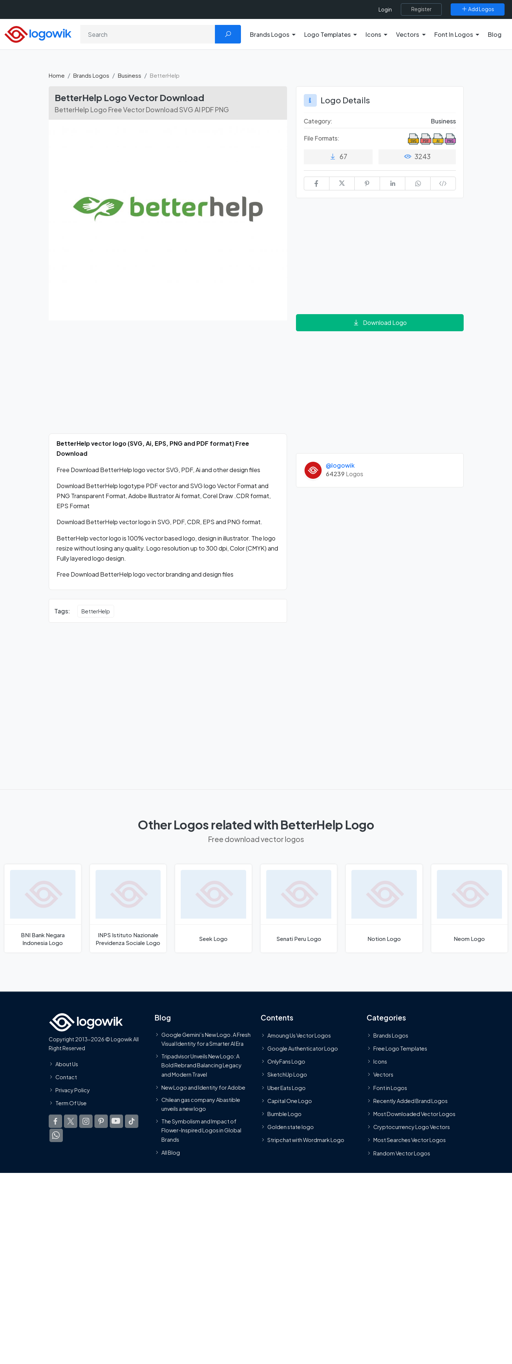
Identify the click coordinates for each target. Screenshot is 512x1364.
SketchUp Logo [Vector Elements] (287, 1074)
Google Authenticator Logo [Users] (302, 1048)
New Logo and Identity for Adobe (203, 1087)
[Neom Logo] (469, 908)
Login (385, 9)
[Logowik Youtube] (116, 1121)
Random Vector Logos (401, 1153)
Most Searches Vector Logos (409, 1139)
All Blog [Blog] (170, 1152)
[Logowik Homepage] (37, 33)
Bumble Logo (284, 1113)
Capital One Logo (289, 1100)
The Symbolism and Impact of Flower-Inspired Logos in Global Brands (201, 1130)
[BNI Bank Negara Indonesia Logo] (42, 908)
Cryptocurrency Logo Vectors (411, 1126)
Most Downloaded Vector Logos (414, 1113)
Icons (380, 1061)
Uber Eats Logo (286, 1087)
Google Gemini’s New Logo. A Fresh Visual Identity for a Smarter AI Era (206, 1039)
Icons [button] (373, 34)
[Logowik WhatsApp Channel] (56, 1135)
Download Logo (379, 322)
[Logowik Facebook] (55, 1121)
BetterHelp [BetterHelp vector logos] (95, 611)
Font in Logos (390, 1087)
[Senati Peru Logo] (299, 908)
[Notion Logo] (384, 908)
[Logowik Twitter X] (70, 1121)
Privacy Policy (72, 1090)
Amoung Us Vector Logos (299, 1035)
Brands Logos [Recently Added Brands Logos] (390, 1035)
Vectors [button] (407, 34)
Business (129, 75)
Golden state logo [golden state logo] (290, 1126)
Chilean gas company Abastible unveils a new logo (200, 1104)
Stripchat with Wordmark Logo (305, 1139)
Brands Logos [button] (269, 34)
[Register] (421, 9)
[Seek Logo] (213, 908)
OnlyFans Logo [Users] (286, 1061)
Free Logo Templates (400, 1048)
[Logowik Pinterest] (101, 1121)
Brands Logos (91, 75)
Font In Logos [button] (453, 34)
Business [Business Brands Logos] (443, 121)
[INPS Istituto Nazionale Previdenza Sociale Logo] (128, 908)
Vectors (383, 1074)
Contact (66, 1077)
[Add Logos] (478, 9)
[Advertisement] (168, 381)
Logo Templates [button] (327, 34)
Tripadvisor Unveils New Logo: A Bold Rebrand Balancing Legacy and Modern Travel (201, 1065)
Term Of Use (71, 1103)
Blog (495, 34)
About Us (66, 1064)
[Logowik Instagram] (86, 1121)
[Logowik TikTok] (131, 1121)
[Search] (147, 34)
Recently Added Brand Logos (410, 1100)
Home (57, 75)
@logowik (340, 465)
